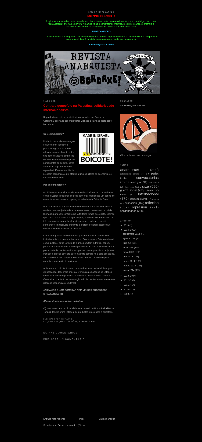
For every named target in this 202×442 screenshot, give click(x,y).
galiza (144, 186)
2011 (126, 285)
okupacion (130, 203)
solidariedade (128, 210)
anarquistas (129, 170)
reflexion (152, 203)
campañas (71, 322)
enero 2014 (129, 270)
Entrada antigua (107, 419)
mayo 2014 (129, 252)
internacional (87, 322)
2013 (126, 275)
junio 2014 (128, 247)
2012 (126, 280)
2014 (126, 230)
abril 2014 (128, 256)
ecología (136, 182)
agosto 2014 (129, 238)
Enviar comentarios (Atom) (71, 425)
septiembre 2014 (131, 234)
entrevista (154, 182)
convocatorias (147, 178)
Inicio (82, 419)
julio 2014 (128, 243)
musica (155, 199)
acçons (60, 322)
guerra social (128, 190)
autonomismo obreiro (129, 174)
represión (139, 207)
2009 (126, 294)
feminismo (129, 187)
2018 (126, 225)
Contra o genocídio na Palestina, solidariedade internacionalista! (78, 108)
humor (123, 194)
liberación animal (138, 199)
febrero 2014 (129, 265)
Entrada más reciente (54, 419)
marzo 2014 (129, 261)
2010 (126, 289)
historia (149, 190)
